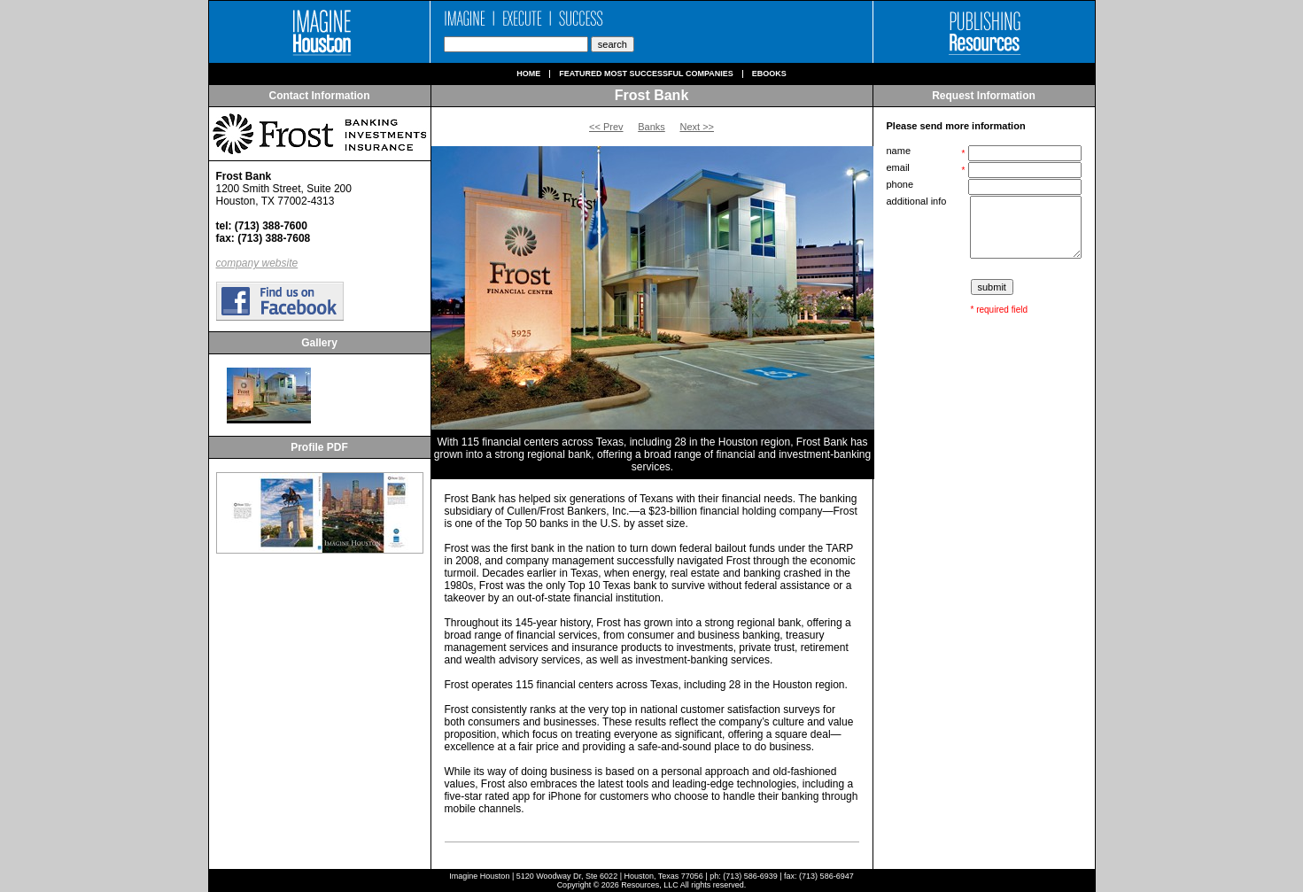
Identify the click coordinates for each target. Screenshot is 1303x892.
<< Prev (606, 126)
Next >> (696, 126)
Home (528, 74)
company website (257, 263)
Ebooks (769, 74)
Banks (651, 126)
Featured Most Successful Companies (646, 74)
